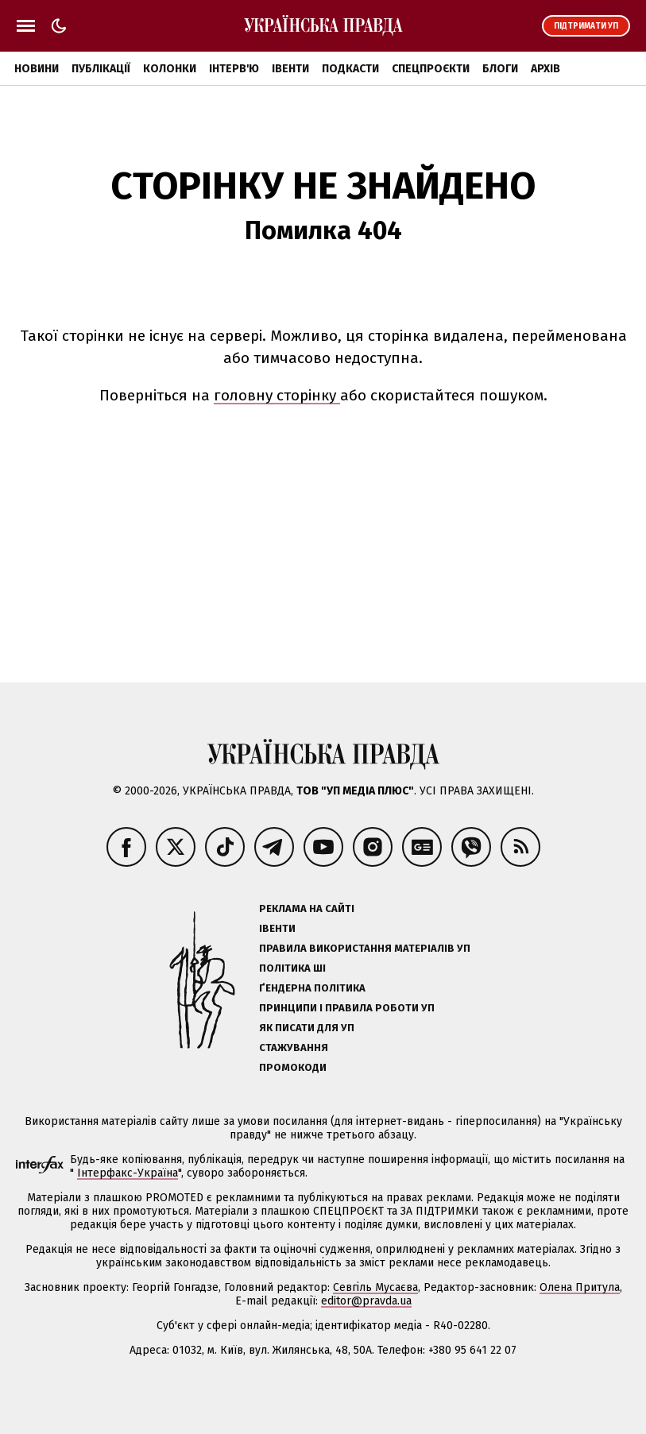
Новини (36, 68)
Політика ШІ (292, 968)
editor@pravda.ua (366, 1301)
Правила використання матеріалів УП (364, 948)
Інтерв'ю (234, 68)
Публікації (101, 68)
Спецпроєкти (431, 68)
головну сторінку (277, 395)
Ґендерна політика (312, 988)
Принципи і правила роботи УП (347, 1008)
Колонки (169, 68)
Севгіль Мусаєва (375, 1287)
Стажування (293, 1047)
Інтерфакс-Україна (127, 1173)
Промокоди (293, 1067)
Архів (545, 68)
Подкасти (350, 68)
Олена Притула (580, 1287)
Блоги (500, 68)
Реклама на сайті (306, 908)
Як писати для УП (306, 1028)
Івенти (290, 68)
